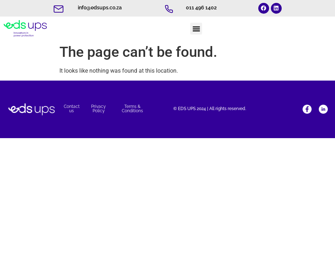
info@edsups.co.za (100, 7)
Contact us (72, 108)
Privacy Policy (98, 108)
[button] (196, 29)
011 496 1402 (201, 7)
